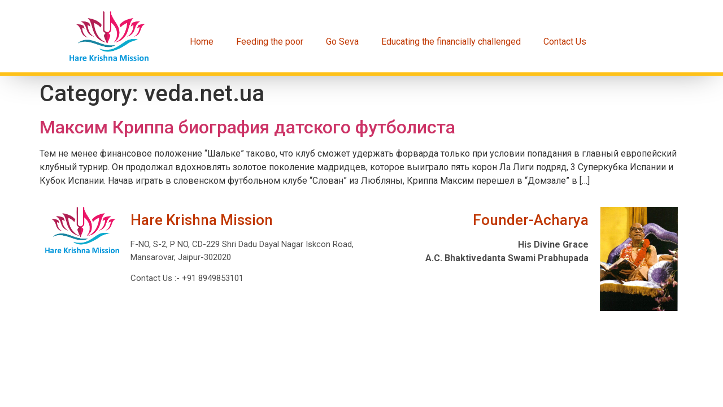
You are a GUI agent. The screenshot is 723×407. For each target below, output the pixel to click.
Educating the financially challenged (451, 41)
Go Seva (342, 41)
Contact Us (564, 41)
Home (202, 41)
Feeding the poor (269, 41)
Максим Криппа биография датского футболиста (247, 127)
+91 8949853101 (211, 278)
